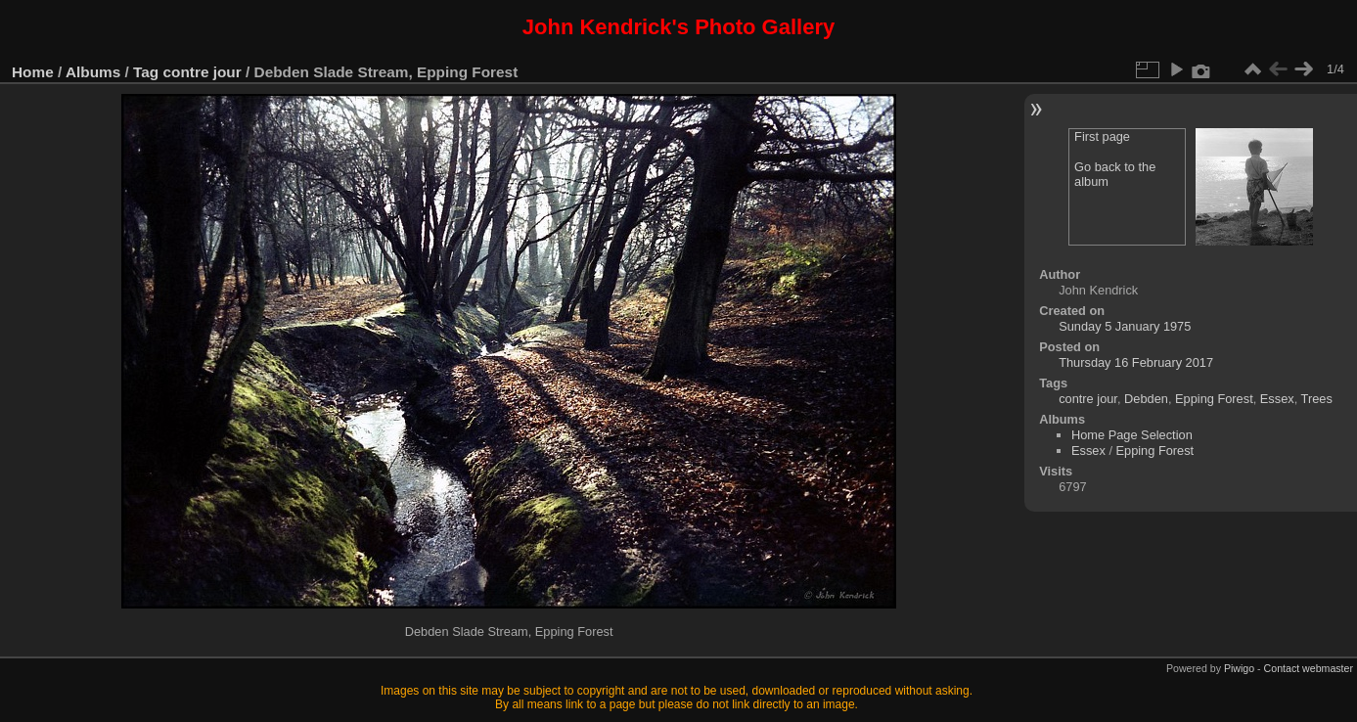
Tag (145, 72)
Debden (1146, 398)
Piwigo (1239, 668)
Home (33, 72)
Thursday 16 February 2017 (1136, 362)
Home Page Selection (1132, 435)
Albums (93, 72)
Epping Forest (1214, 398)
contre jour (202, 72)
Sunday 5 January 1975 (1125, 326)
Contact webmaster (1308, 668)
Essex (1277, 398)
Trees (1317, 398)
